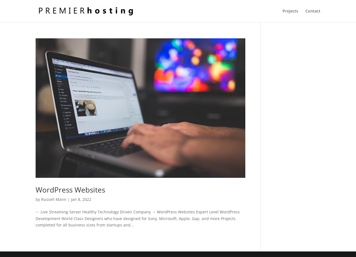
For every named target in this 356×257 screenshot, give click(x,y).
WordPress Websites (70, 190)
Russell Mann (53, 199)
